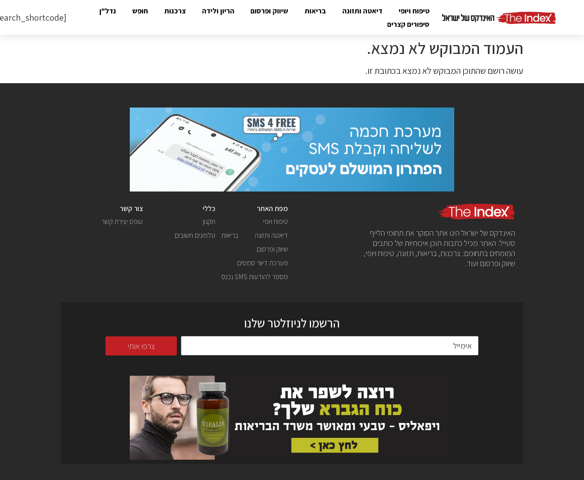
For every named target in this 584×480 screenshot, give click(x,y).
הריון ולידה (218, 10)
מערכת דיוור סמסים (262, 262)
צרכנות (175, 10)
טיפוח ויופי (414, 10)
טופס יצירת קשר (122, 221)
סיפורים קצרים (408, 24)
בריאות (315, 10)
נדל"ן (107, 10)
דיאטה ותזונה (362, 10)
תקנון (209, 221)
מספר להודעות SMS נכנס (254, 276)
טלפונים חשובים (195, 235)
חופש (140, 10)
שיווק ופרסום (269, 10)
